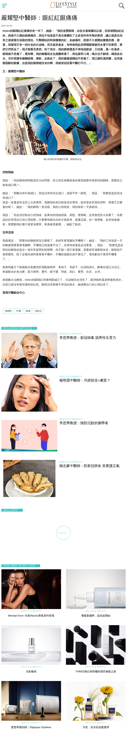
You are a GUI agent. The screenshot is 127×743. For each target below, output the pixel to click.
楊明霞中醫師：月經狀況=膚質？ (84, 380)
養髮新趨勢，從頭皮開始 (95, 615)
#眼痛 (28, 311)
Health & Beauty (71, 333)
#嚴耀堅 (8, 311)
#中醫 (18, 311)
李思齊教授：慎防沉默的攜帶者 (83, 423)
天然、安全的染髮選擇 (96, 727)
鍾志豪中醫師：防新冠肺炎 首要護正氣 (89, 466)
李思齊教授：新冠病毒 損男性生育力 (87, 338)
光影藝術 (31, 671)
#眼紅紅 (38, 311)
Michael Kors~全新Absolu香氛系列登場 (31, 615)
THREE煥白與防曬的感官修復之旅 (95, 671)
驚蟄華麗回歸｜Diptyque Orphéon (31, 727)
